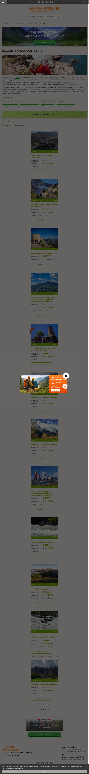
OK (44, 771)
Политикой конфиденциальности (12, 768)
